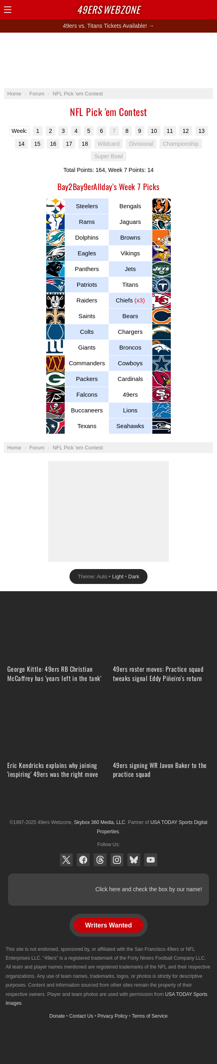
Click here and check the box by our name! (148, 889)
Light (117, 576)
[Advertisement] (108, 60)
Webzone (108, 9)
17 (69, 144)
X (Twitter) (66, 859)
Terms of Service (150, 1016)
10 (154, 131)
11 (170, 131)
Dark (133, 576)
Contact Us (81, 1016)
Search (195, 9)
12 (185, 131)
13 (202, 131)
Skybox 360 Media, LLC (99, 822)
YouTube (150, 859)
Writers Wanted (108, 925)
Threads (100, 859)
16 (53, 144)
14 (21, 144)
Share (209, 9)
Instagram (117, 859)
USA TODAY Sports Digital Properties (108, 802)
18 (85, 144)
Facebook (83, 859)
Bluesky (133, 859)
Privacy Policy (113, 1016)
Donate (57, 1016)
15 (37, 144)
